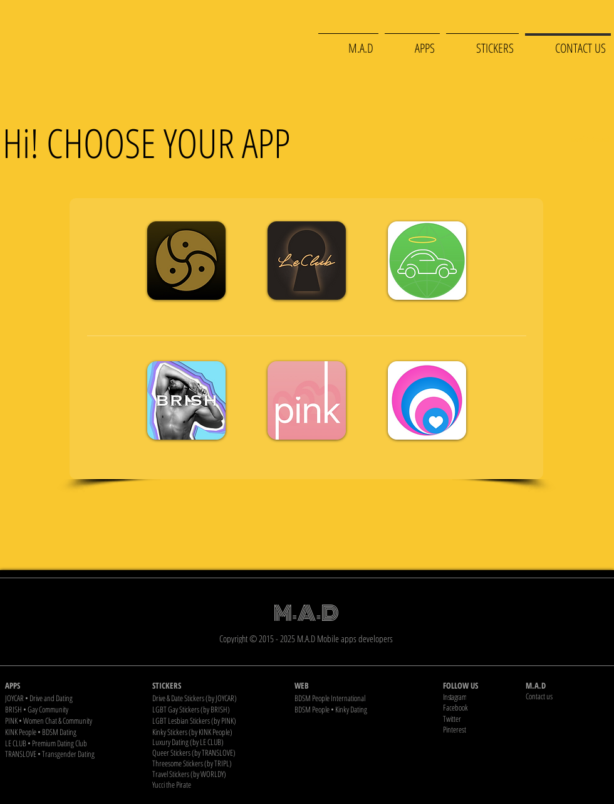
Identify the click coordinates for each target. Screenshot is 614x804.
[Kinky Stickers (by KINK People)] (217, 731)
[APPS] (70, 685)
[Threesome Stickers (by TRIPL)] (217, 763)
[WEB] (359, 685)
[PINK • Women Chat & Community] (70, 720)
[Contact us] (567, 695)
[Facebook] (483, 707)
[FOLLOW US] (483, 685)
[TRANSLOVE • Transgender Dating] (70, 754)
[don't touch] (591, 139)
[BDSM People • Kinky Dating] (359, 709)
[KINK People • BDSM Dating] (70, 731)
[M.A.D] (567, 685)
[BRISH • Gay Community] (70, 709)
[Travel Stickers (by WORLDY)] (217, 773)
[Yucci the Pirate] (217, 784)
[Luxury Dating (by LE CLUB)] (217, 741)
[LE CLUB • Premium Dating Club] (70, 743)
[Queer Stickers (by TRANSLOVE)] (217, 752)
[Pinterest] (483, 729)
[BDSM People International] (359, 697)
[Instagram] (483, 696)
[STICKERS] (217, 685)
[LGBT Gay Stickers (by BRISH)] (217, 709)
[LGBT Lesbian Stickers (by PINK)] (217, 720)
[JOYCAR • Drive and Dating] (70, 697)
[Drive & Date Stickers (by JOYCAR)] (217, 697)
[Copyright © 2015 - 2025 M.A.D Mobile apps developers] (307, 638)
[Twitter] (483, 718)
